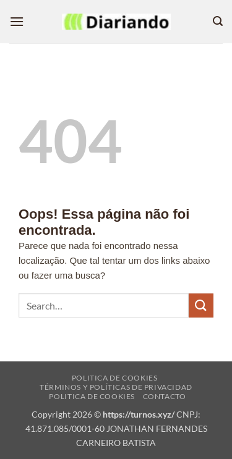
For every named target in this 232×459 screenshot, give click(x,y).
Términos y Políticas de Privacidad (116, 387)
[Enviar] (201, 305)
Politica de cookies (115, 377)
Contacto (164, 396)
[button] (16, 21)
